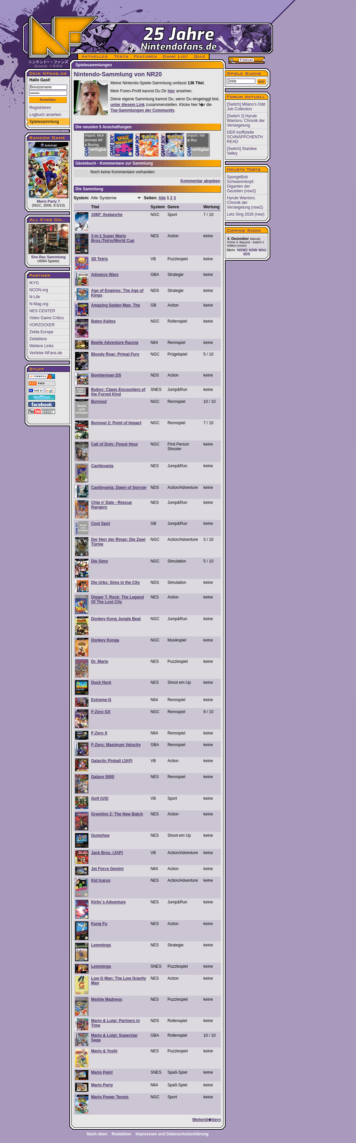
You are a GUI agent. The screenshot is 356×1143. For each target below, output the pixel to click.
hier (171, 91)
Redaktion (121, 1134)
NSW (253, 250)
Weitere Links (41, 346)
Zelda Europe (41, 332)
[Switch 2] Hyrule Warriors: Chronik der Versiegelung (246, 121)
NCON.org (38, 290)
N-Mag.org (38, 304)
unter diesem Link (127, 104)
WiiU (262, 250)
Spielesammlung (44, 121)
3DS (246, 254)
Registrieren (40, 107)
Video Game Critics (46, 318)
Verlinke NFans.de (45, 353)
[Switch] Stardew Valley (242, 151)
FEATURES (145, 56)
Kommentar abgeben (200, 181)
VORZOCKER (42, 325)
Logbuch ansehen (45, 114)
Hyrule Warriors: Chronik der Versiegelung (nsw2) (245, 203)
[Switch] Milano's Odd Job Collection (246, 106)
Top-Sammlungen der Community (142, 110)
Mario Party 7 (48, 172)
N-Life (34, 297)
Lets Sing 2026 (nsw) (246, 214)
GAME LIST (175, 56)
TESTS (120, 56)
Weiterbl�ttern (206, 1119)
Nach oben (97, 1134)
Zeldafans (38, 339)
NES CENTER (42, 311)
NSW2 (242, 250)
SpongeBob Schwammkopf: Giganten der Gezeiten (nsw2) (241, 184)
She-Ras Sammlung (48, 241)
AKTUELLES (94, 56)
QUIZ (200, 56)
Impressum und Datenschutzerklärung (172, 1134)
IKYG (34, 283)
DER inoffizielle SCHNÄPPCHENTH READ (245, 137)
